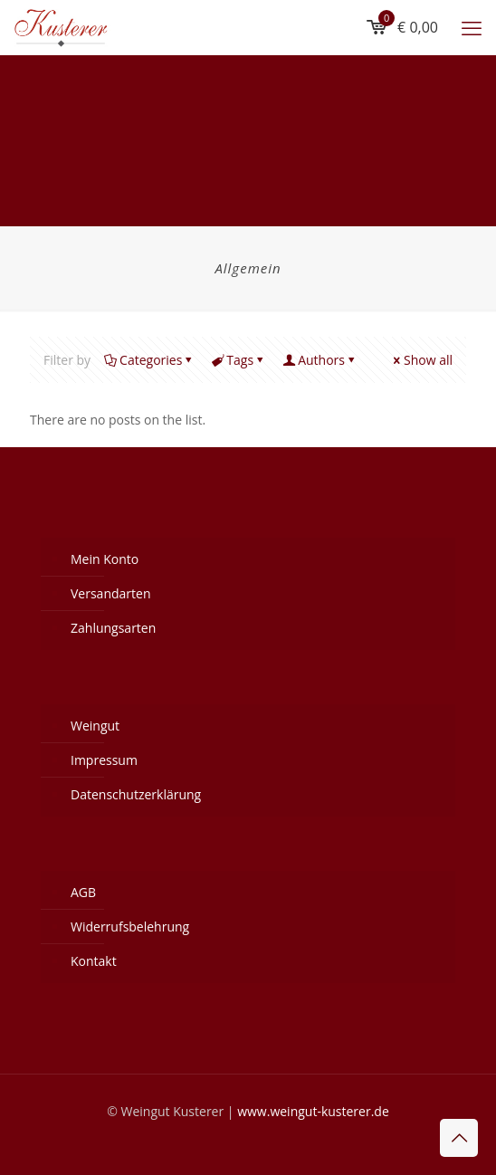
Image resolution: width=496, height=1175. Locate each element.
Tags (238, 359)
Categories (149, 359)
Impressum (104, 760)
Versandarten (110, 593)
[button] (32, 1142)
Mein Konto (104, 559)
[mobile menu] (471, 27)
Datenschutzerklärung (136, 794)
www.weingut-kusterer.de (313, 1111)
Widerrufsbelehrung (130, 926)
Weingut (95, 725)
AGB (83, 892)
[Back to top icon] (459, 1138)
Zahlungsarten (113, 627)
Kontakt (94, 961)
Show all (422, 359)
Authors (320, 359)
